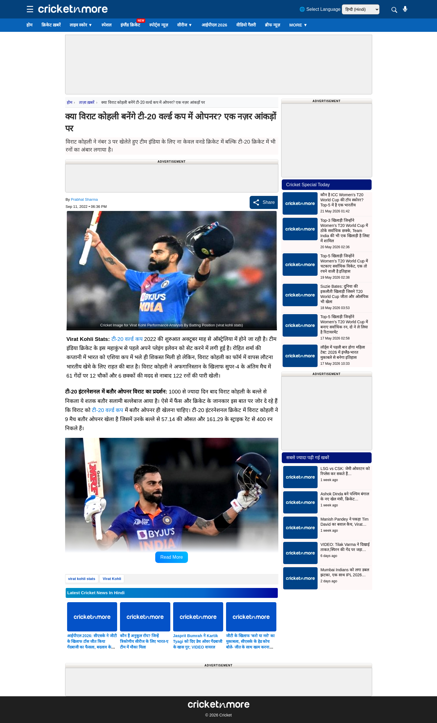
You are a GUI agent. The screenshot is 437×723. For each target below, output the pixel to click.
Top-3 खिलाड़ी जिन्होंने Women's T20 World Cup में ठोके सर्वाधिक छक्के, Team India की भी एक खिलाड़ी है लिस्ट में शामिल (345, 230)
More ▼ (298, 24)
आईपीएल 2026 (214, 24)
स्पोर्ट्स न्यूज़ (158, 24)
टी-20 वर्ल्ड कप (127, 339)
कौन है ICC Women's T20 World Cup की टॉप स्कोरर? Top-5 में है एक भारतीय (341, 199)
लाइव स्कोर (81, 24)
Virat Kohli (112, 579)
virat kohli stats (81, 579)
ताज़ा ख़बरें (86, 102)
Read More (171, 557)
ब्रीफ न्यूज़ (272, 24)
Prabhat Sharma (84, 199)
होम (29, 24)
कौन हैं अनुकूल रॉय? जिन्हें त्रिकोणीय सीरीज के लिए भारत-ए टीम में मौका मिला (144, 641)
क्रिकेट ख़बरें (51, 24)
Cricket (225, 715)
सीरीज (184, 24)
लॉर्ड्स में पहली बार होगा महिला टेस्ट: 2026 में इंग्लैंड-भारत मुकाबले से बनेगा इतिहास (342, 352)
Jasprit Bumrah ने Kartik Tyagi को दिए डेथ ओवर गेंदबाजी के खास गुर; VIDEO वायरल (198, 641)
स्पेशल (106, 24)
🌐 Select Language (320, 9)
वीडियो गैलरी (246, 24)
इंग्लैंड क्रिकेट (130, 24)
